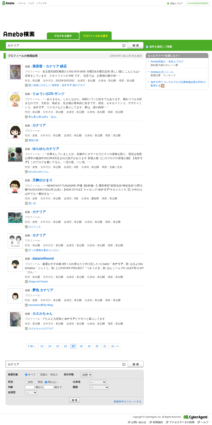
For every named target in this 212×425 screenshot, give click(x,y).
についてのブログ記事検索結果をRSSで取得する (178, 84)
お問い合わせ (137, 422)
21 (104, 346)
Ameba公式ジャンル (162, 72)
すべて (32, 374)
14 (49, 346)
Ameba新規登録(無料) (198, 3)
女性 (30, 382)
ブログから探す (63, 35)
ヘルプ (203, 422)
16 (65, 346)
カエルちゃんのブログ (41, 328)
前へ (33, 346)
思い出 (32, 203)
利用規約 (156, 422)
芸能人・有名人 (49, 374)
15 (57, 346)
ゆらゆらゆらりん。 (39, 171)
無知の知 (33, 140)
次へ (113, 346)
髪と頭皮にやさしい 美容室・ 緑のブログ (56, 85)
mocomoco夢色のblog (40, 305)
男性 (40, 382)
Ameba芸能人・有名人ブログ (167, 61)
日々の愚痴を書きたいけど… (44, 250)
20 (97, 346)
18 (81, 346)
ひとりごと (34, 226)
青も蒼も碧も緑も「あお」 (43, 116)
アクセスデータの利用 (180, 422)
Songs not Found (37, 281)
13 (41, 346)
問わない (53, 382)
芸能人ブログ (176, 3)
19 (89, 346)
